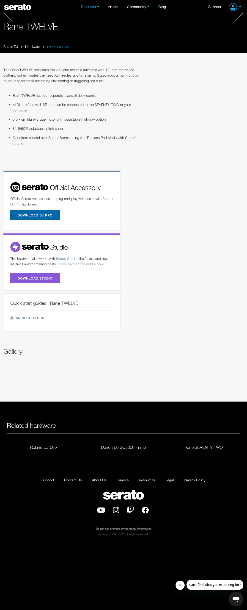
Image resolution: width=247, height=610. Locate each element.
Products (88, 6)
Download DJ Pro (36, 216)
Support (214, 6)
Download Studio (36, 285)
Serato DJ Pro (21, 204)
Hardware (33, 47)
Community (136, 6)
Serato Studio (69, 259)
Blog (162, 6)
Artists (113, 6)
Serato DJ (11, 47)
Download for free (83, 265)
